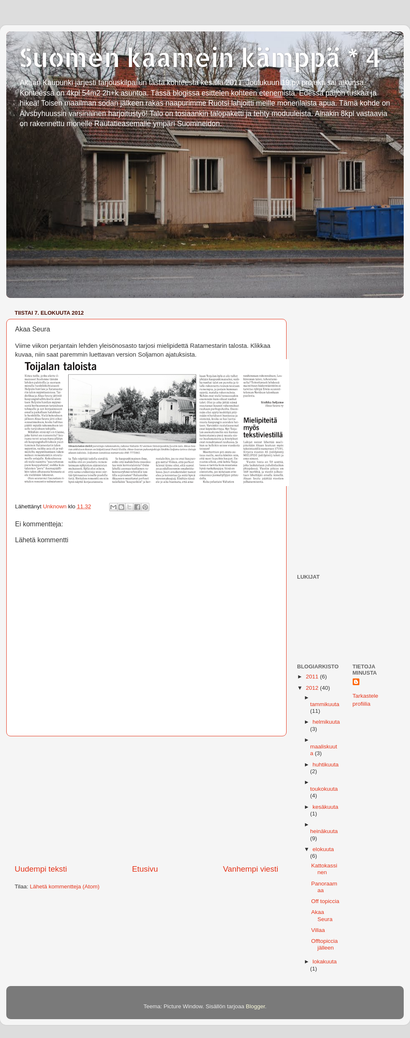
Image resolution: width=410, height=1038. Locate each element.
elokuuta (323, 849)
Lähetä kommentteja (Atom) (65, 886)
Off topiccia (325, 901)
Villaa (318, 930)
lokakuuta (325, 961)
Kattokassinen (324, 868)
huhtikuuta (325, 764)
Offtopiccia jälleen (324, 944)
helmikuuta (326, 722)
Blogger (255, 1006)
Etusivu (145, 869)
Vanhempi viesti (250, 869)
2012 (313, 688)
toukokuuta (324, 789)
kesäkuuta (325, 807)
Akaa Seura (322, 915)
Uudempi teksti (41, 869)
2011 (313, 676)
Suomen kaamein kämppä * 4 (200, 57)
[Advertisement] (146, 800)
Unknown (55, 506)
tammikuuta (324, 704)
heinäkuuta (324, 831)
